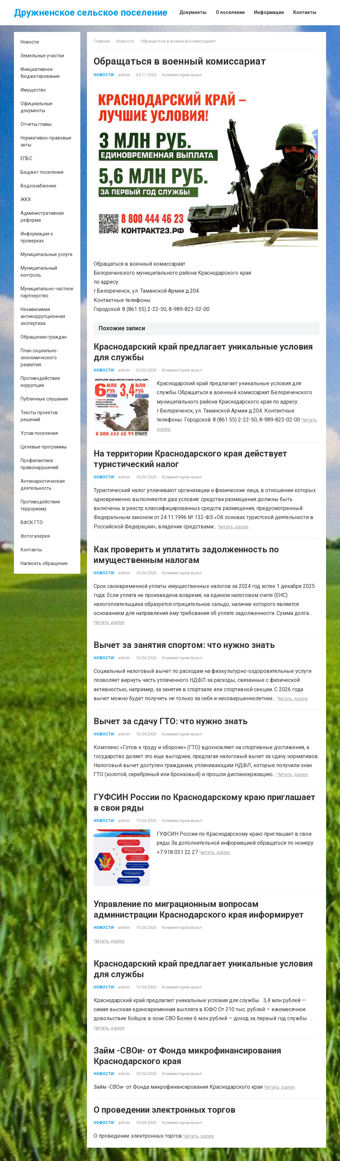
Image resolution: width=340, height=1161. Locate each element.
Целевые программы (44, 446)
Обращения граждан (44, 337)
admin (124, 74)
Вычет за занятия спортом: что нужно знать (184, 647)
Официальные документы (36, 107)
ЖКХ (26, 199)
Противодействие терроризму (40, 505)
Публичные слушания (44, 399)
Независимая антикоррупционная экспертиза (43, 316)
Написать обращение (44, 563)
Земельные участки (42, 55)
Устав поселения (39, 433)
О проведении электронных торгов (164, 1116)
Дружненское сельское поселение (90, 12)
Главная (102, 41)
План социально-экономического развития (39, 357)
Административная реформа (42, 216)
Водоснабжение (38, 185)
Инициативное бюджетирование (40, 73)
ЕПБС (26, 158)
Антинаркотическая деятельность (43, 484)
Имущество (33, 90)
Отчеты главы (36, 124)
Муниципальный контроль (39, 271)
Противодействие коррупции (40, 382)
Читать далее (233, 527)
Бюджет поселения (42, 172)
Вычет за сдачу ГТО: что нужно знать (171, 724)
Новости (30, 42)
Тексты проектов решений (39, 416)
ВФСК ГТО (32, 522)
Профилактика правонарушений (39, 464)
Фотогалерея (35, 536)
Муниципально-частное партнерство (47, 292)
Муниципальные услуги (46, 254)
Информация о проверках (37, 237)
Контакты (31, 549)
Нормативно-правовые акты (46, 141)
